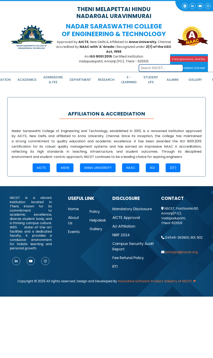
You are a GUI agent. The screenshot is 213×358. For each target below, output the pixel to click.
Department (80, 79)
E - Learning (129, 79)
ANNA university (98, 167)
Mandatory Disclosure (132, 208)
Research (106, 79)
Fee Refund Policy (128, 257)
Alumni (172, 79)
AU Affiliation (123, 226)
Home (73, 208)
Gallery (195, 79)
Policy (94, 211)
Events (74, 231)
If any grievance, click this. (189, 59)
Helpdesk (97, 220)
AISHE (65, 167)
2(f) (173, 167)
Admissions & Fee (53, 79)
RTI (115, 266)
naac (130, 167)
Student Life (151, 79)
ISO (152, 167)
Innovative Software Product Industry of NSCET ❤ (157, 281)
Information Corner (189, 68)
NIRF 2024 (121, 234)
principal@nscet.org (181, 252)
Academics (26, 79)
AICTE (41, 167)
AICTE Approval (126, 217)
